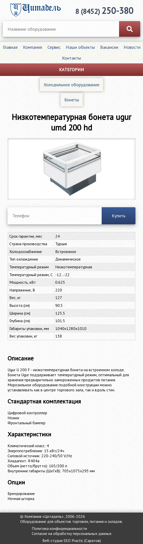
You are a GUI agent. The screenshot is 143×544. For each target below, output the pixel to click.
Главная (10, 47)
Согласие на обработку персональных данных (71, 533)
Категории (71, 69)
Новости (132, 47)
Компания (32, 47)
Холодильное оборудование (71, 85)
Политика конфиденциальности (59, 528)
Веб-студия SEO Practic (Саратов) (71, 540)
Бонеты (71, 100)
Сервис (54, 47)
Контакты (71, 58)
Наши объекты (80, 47)
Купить (118, 216)
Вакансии (109, 47)
